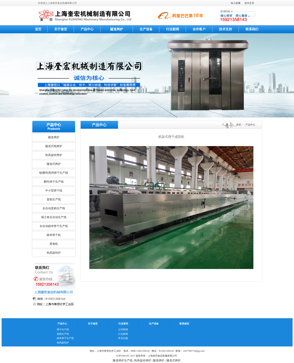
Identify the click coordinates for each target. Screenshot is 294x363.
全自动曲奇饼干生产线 (54, 226)
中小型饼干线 (53, 190)
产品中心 (87, 29)
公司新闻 (123, 329)
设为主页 (249, 3)
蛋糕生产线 (54, 199)
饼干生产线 (63, 329)
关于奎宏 (60, 29)
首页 (38, 29)
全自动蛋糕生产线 (53, 208)
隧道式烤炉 (54, 163)
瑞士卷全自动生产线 (53, 217)
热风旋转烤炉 (53, 155)
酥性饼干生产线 (54, 181)
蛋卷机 (54, 243)
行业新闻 (172, 29)
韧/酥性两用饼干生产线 (53, 172)
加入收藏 (235, 3)
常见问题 (123, 338)
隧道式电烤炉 (53, 146)
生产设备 (146, 29)
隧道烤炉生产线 (123, 360)
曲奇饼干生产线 (65, 338)
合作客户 (199, 29)
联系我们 (252, 29)
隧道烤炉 (116, 29)
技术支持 (225, 29)
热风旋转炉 (54, 252)
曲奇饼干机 (54, 234)
